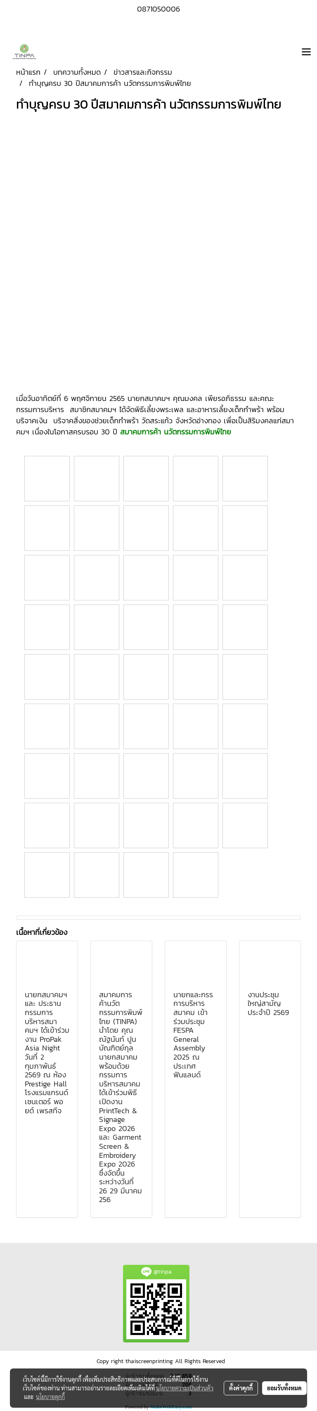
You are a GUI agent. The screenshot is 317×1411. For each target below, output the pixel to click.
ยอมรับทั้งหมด (284, 1388)
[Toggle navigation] (306, 52)
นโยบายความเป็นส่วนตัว (184, 1388)
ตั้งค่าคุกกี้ (241, 1388)
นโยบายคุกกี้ (50, 1396)
